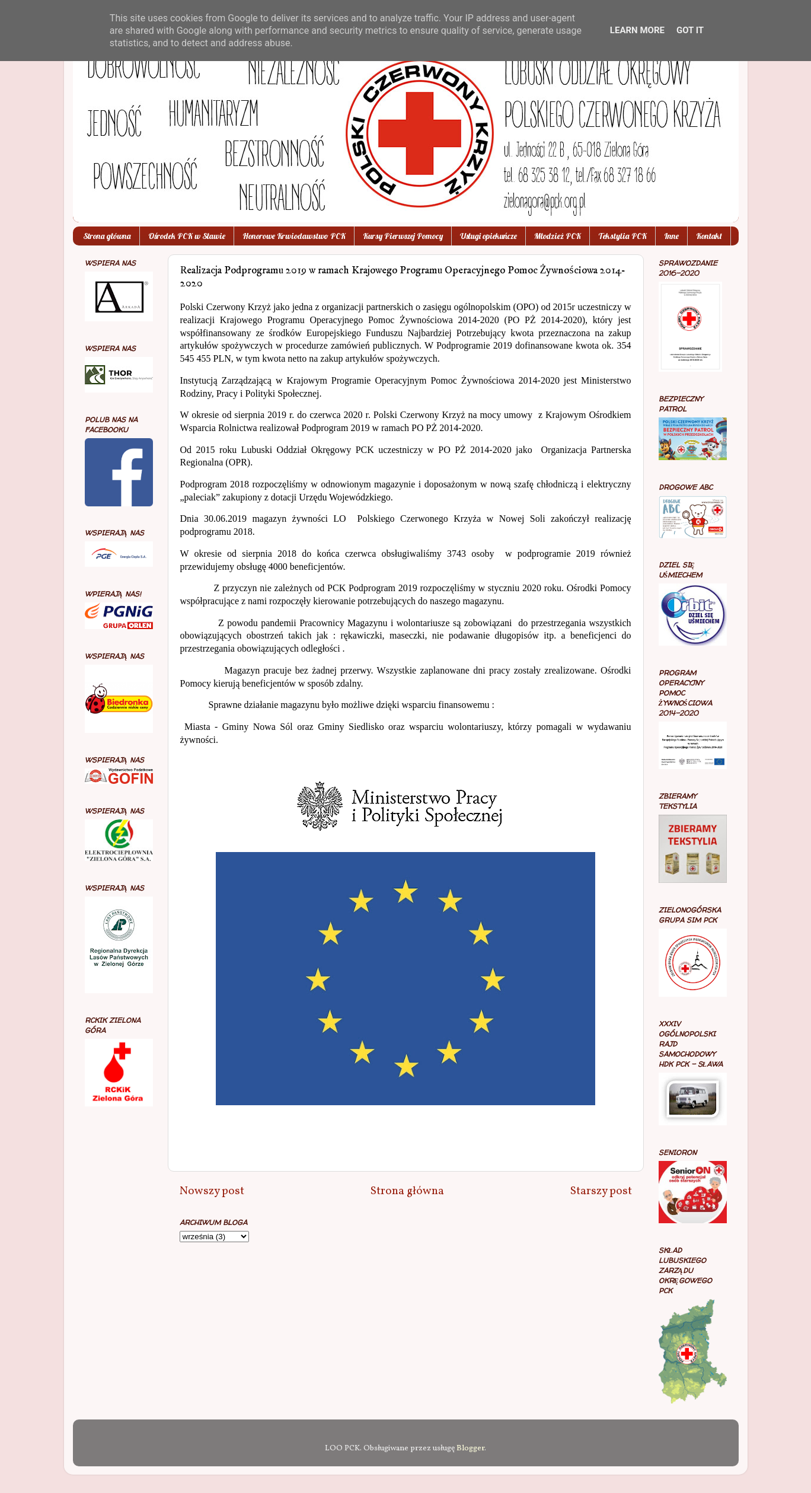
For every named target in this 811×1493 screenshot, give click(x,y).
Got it (690, 30)
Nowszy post (212, 1191)
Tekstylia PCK (622, 236)
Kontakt (709, 236)
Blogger (470, 1448)
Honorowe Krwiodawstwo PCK (294, 236)
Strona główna (107, 236)
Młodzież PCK (557, 236)
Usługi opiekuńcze (488, 236)
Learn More (637, 30)
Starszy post (601, 1191)
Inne (671, 236)
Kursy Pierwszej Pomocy (403, 236)
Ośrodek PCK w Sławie (186, 236)
